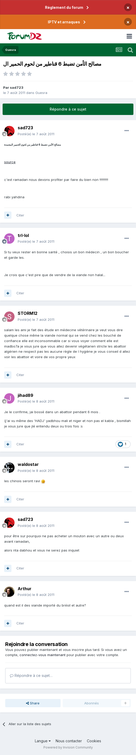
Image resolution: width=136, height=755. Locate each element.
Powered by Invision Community (68, 747)
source (10, 162)
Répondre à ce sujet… (31, 675)
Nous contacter (69, 741)
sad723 (16, 87)
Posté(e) (36, 134)
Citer (20, 215)
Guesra (41, 93)
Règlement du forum (64, 7)
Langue (43, 741)
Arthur (24, 588)
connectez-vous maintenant (43, 655)
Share (33, 703)
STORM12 (27, 313)
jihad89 (25, 395)
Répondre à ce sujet (68, 109)
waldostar (28, 464)
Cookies (94, 741)
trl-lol (23, 235)
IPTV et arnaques (64, 22)
